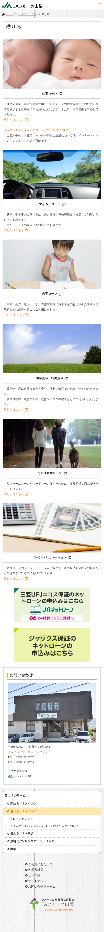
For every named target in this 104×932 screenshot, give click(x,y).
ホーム (10, 14)
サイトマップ (37, 881)
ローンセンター (23, 818)
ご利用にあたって (40, 864)
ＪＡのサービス (27, 14)
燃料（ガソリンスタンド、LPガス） (33, 841)
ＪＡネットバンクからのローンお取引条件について (37, 130)
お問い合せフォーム (42, 886)
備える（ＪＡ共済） (23, 833)
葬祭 (13, 849)
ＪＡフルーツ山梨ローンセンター (29, 751)
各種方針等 (35, 869)
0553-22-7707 (25, 757)
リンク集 (34, 875)
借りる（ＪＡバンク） (24, 811)
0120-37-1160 (22, 775)
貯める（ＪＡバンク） (24, 803)
